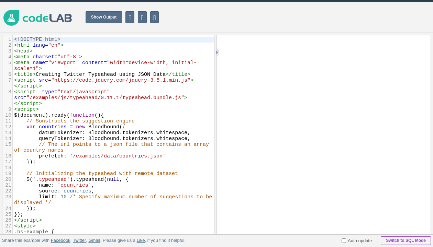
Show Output (104, 17)
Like (140, 240)
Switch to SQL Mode (406, 240)
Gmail (94, 240)
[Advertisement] (308, 17)
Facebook (60, 240)
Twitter (79, 240)
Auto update (357, 240)
